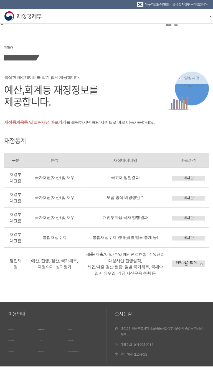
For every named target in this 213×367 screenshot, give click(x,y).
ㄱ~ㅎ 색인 (46, 338)
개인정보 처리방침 (52, 328)
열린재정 (192, 87)
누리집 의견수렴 (50, 348)
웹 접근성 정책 (19, 338)
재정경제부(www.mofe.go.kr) (24, 16)
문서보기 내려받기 (82, 338)
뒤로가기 (7, 30)
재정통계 (22, 44)
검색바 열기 (194, 15)
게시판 (188, 177)
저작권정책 (76, 328)
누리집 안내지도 (20, 348)
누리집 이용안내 (20, 328)
